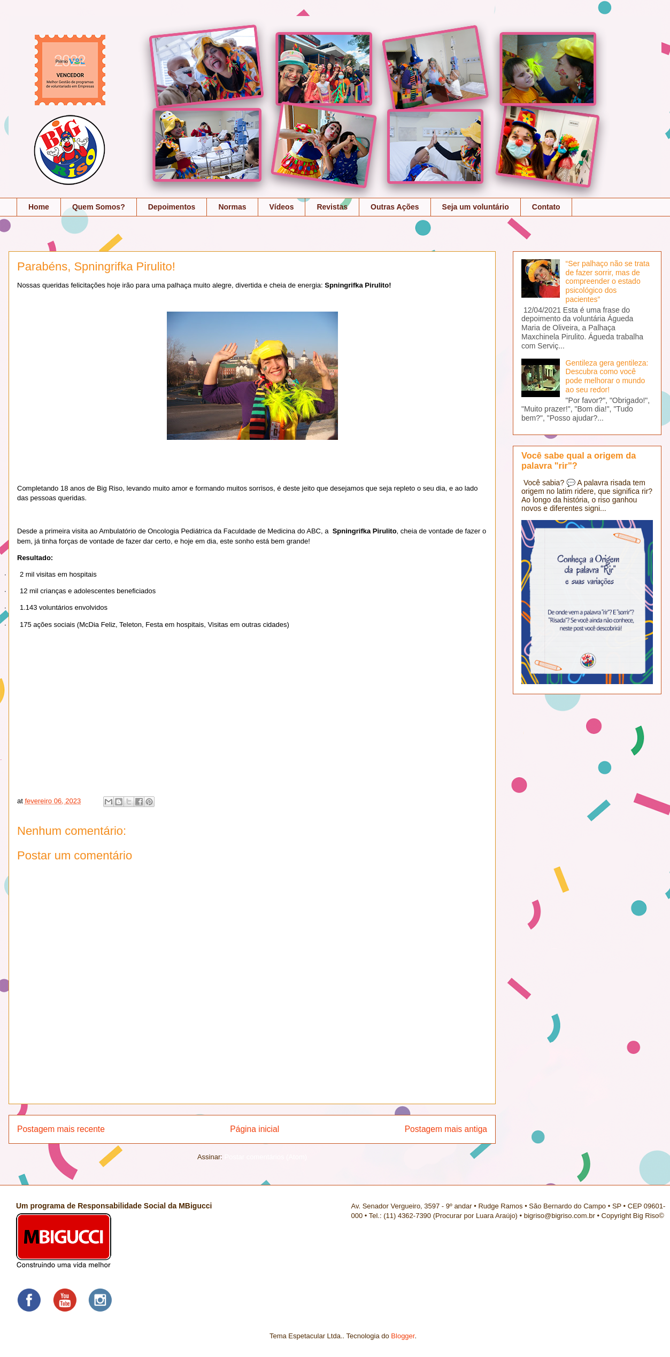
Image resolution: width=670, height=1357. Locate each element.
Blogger (402, 1336)
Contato (546, 207)
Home (38, 207)
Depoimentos (172, 207)
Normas (232, 207)
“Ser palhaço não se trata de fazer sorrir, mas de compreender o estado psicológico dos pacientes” (608, 281)
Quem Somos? (98, 207)
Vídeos (281, 207)
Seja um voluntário (475, 207)
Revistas (332, 207)
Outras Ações (395, 207)
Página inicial (254, 1129)
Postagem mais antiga (446, 1129)
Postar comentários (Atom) (265, 1157)
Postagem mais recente (61, 1129)
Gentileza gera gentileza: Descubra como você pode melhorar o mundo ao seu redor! (607, 376)
